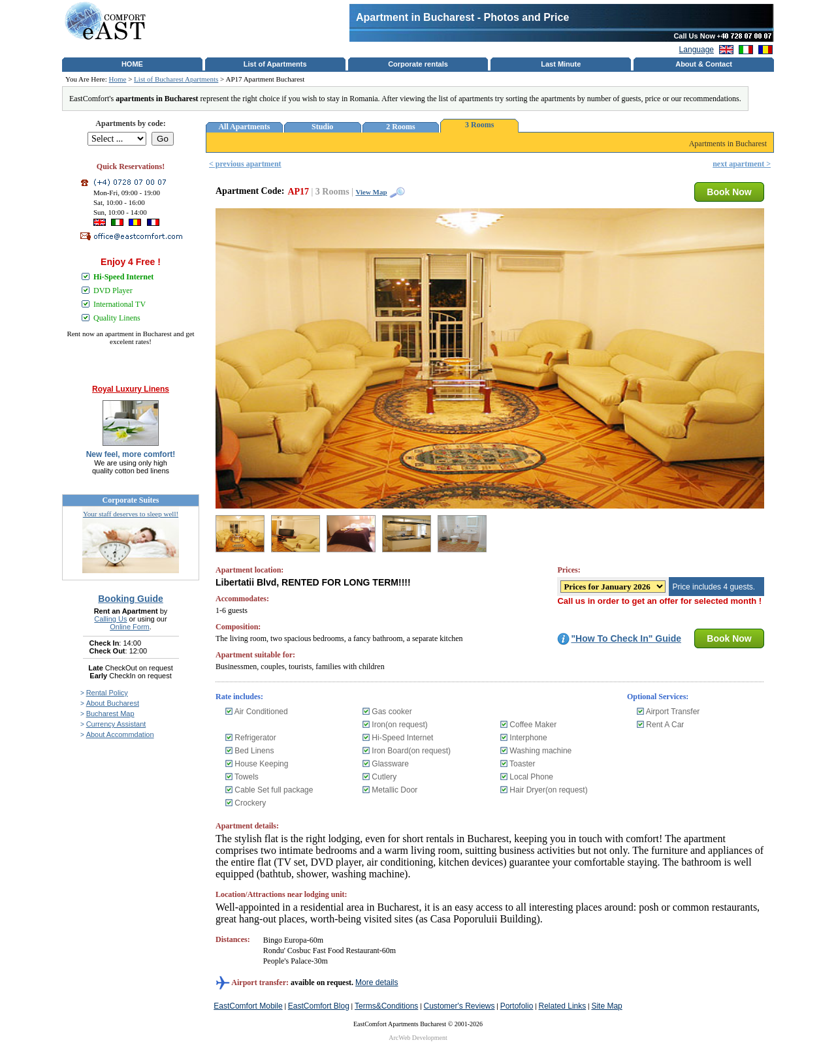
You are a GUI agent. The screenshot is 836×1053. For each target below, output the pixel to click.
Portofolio (517, 1006)
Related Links (563, 1006)
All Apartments (244, 126)
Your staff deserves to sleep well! (130, 514)
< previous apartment (245, 163)
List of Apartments (275, 64)
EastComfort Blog (318, 1006)
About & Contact (703, 64)
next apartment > (742, 163)
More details (376, 982)
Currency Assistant (116, 724)
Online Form (130, 627)
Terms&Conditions (386, 1006)
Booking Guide (130, 598)
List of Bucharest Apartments (176, 79)
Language (696, 49)
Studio (322, 126)
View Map (371, 192)
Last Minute (561, 64)
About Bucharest (112, 703)
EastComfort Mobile (248, 1006)
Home (118, 79)
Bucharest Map (110, 713)
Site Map (606, 1006)
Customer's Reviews (459, 1006)
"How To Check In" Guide (626, 638)
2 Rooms (400, 126)
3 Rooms (479, 124)
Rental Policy (107, 693)
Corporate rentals (418, 64)
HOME (132, 64)
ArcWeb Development (418, 1037)
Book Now (729, 192)
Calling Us (110, 619)
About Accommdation (120, 734)
